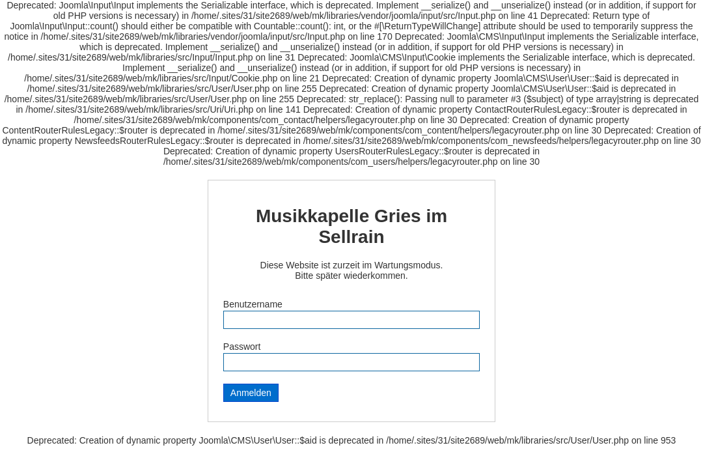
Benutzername (253, 304)
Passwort (242, 346)
